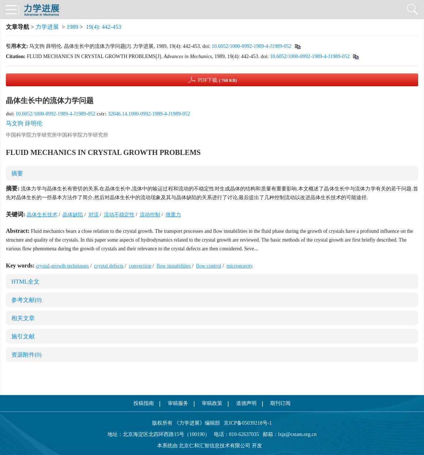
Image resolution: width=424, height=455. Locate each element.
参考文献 (26, 300)
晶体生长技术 (42, 214)
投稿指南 (143, 403)
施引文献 (23, 336)
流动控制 (150, 214)
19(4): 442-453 (103, 27)
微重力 (173, 214)
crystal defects (109, 266)
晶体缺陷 (73, 214)
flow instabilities (173, 266)
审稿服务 (178, 403)
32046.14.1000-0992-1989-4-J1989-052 (149, 114)
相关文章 (23, 318)
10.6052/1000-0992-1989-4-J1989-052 (251, 46)
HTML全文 (25, 281)
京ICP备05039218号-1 (246, 423)
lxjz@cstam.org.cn (297, 434)
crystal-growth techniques (62, 266)
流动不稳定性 (119, 214)
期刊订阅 (280, 403)
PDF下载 (217, 80)
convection (140, 266)
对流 (93, 214)
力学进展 (47, 27)
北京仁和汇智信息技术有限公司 (214, 445)
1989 (72, 27)
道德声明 (246, 403)
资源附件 (26, 355)
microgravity (240, 266)
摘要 (17, 173)
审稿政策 (212, 403)
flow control (208, 266)
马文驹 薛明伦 (24, 123)
